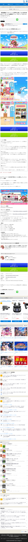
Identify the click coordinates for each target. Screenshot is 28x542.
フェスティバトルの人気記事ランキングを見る (7, 427)
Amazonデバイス (22, 300)
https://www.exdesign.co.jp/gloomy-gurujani (12, 275)
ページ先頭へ (25, 531)
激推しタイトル (16, 9)
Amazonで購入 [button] (5, 321)
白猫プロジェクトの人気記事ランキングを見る (7, 423)
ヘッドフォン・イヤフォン (6, 300)
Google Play (14, 59)
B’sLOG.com (16, 536)
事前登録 (10, 9)
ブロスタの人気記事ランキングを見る (6, 419)
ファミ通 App (4, 2)
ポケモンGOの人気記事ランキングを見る (6, 433)
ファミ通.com (11, 536)
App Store (14, 53)
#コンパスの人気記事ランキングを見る (6, 404)
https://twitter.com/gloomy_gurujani (19, 211)
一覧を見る (25, 325)
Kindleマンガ (14, 300)
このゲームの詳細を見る (10, 259)
